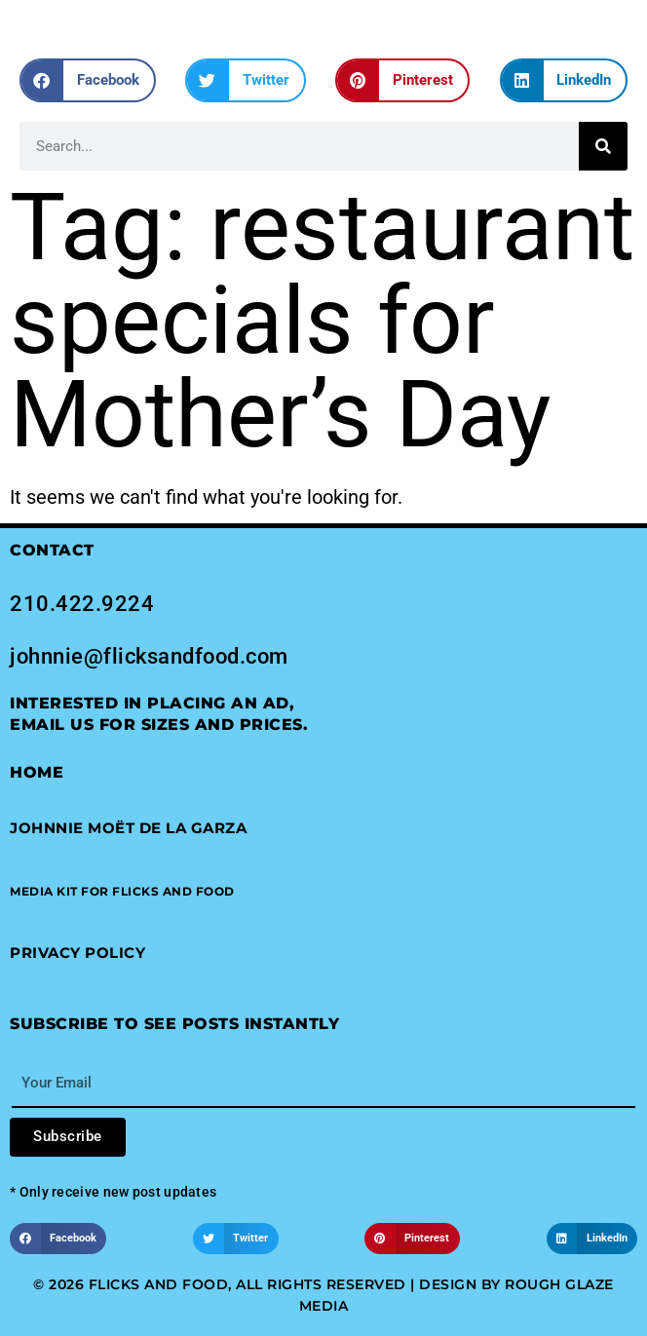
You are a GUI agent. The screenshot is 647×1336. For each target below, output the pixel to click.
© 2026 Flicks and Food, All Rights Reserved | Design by (269, 1284)
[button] (87, 80)
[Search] (603, 146)
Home (36, 772)
